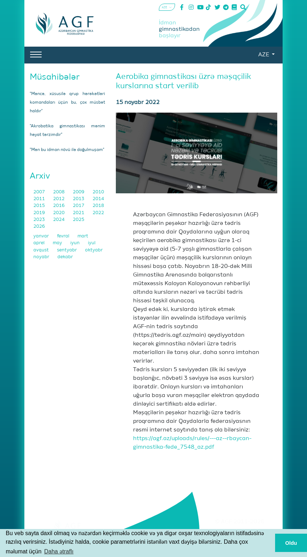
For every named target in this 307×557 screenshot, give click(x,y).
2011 (39, 199)
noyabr (41, 257)
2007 (39, 192)
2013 (79, 199)
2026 (39, 226)
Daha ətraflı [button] (59, 551)
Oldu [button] (291, 543)
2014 (98, 199)
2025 (78, 219)
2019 (39, 213)
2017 (79, 205)
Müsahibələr (55, 77)
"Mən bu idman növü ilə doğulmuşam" (67, 150)
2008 (59, 192)
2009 (79, 192)
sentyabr (67, 250)
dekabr (65, 257)
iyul (91, 243)
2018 (98, 205)
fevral (63, 236)
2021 (79, 213)
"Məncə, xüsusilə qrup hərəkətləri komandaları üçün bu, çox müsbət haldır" (67, 102)
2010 (98, 192)
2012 (59, 199)
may (58, 243)
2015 (39, 205)
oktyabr (94, 250)
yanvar (41, 236)
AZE (264, 55)
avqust (41, 250)
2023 (39, 219)
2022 (98, 213)
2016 (59, 205)
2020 (59, 213)
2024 (59, 219)
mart (82, 236)
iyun (75, 243)
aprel (39, 243)
